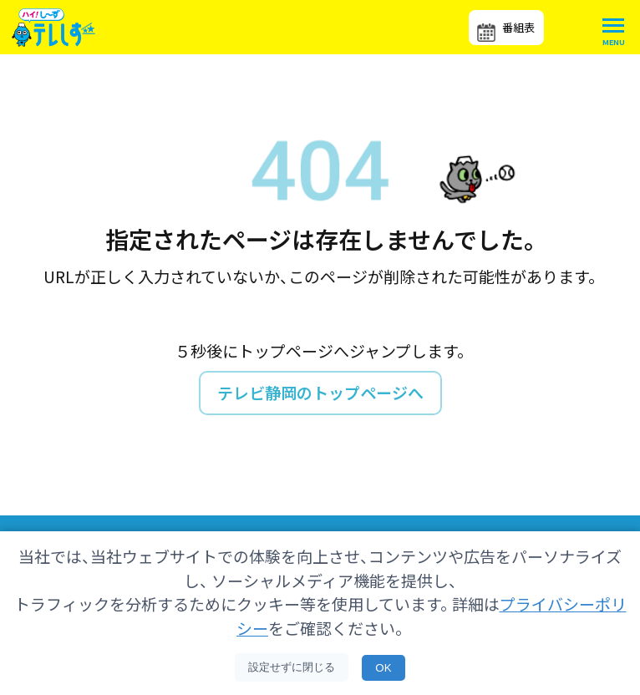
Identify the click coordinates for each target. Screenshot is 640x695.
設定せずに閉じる (291, 667)
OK (383, 668)
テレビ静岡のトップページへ (320, 392)
